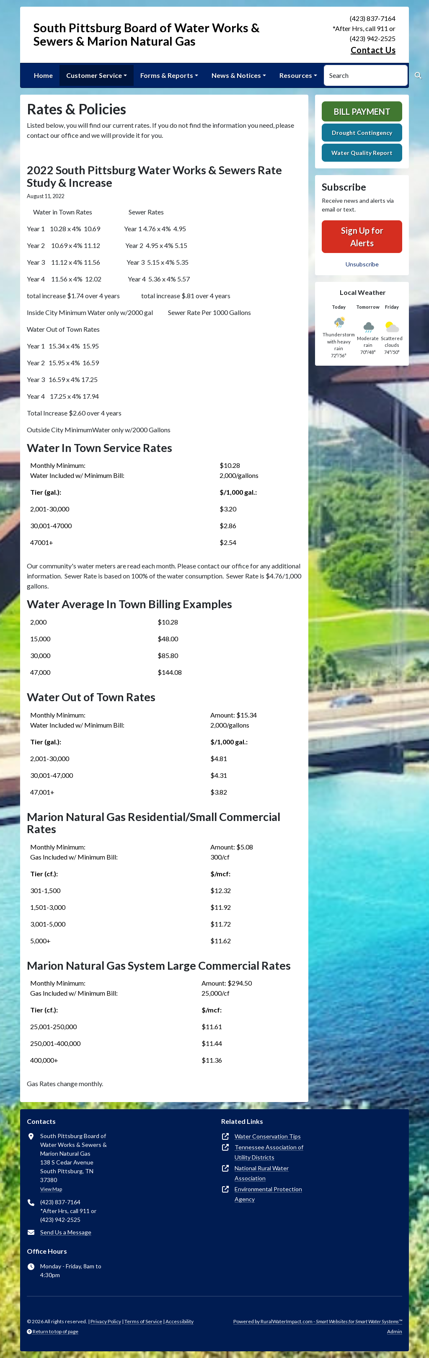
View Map (51, 1189)
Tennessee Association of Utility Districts (269, 1152)
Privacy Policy (105, 1321)
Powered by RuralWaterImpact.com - (317, 1321)
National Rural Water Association (262, 1173)
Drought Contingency (362, 132)
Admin (394, 1331)
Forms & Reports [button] (166, 75)
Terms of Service (143, 1321)
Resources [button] (295, 75)
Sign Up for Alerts (362, 236)
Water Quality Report (362, 152)
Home (43, 75)
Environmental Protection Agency (268, 1194)
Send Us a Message (65, 1232)
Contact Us (373, 50)
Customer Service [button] (94, 75)
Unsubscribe (362, 264)
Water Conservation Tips (268, 1136)
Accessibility (179, 1321)
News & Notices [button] (236, 75)
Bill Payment (362, 111)
